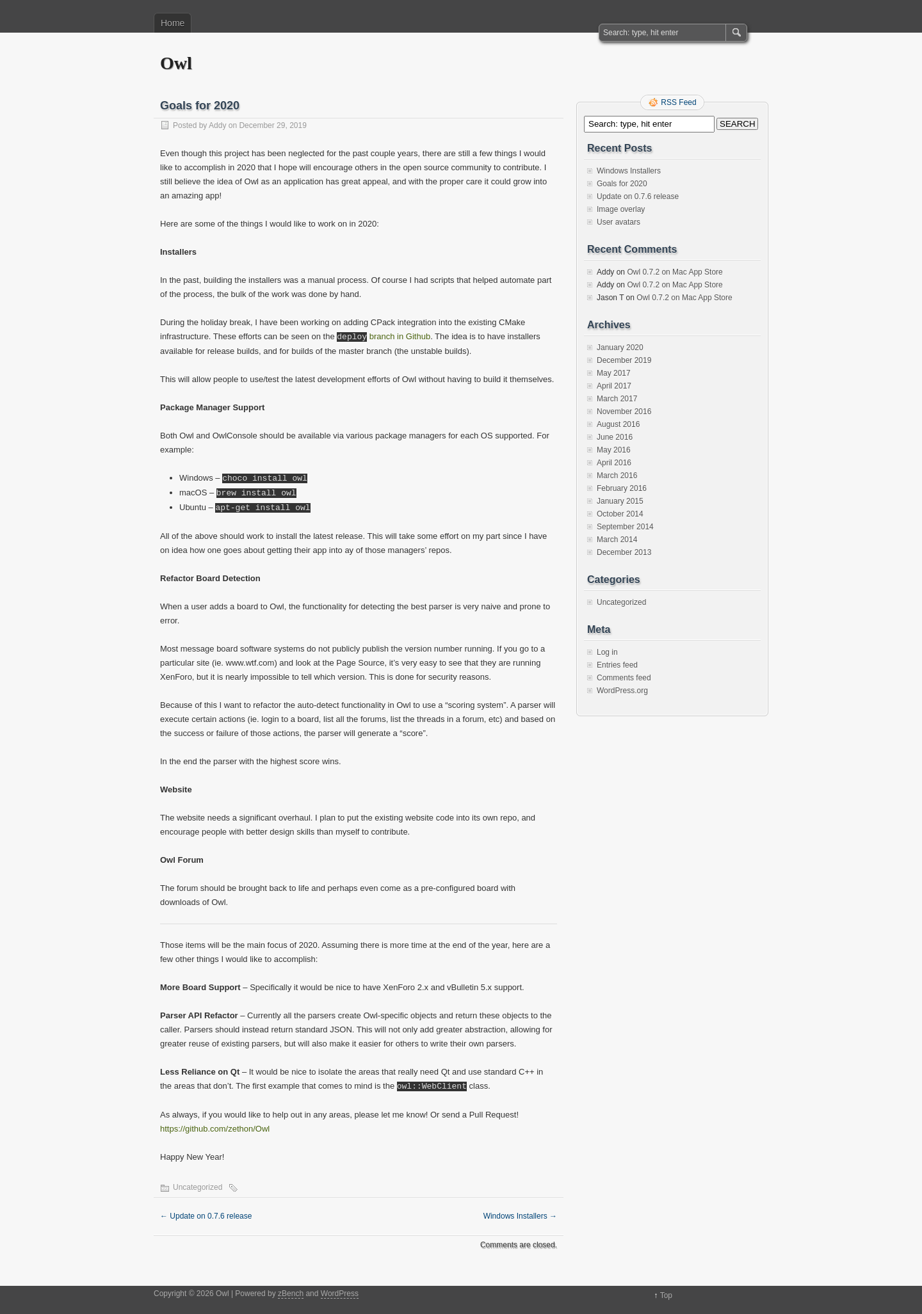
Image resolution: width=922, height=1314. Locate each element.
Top (666, 1295)
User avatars (618, 222)
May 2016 (614, 449)
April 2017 (614, 385)
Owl (176, 63)
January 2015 (620, 501)
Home (172, 23)
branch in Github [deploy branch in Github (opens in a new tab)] (383, 337)
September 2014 (625, 526)
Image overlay (621, 209)
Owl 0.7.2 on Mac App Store (674, 272)
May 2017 (614, 373)
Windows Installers (520, 1216)
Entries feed (617, 665)
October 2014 (620, 513)
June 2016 (615, 437)
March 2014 (617, 539)
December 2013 (624, 552)
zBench (290, 1293)
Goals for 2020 (622, 183)
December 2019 (624, 360)
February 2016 (622, 488)
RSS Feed (678, 102)
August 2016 (618, 424)
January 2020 (620, 347)
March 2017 (617, 398)
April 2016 (614, 462)
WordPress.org (622, 690)
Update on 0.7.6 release (206, 1216)
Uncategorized (197, 1187)
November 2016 (624, 411)
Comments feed (624, 677)
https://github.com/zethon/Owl (215, 1129)
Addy (217, 125)
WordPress (340, 1293)
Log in (607, 652)
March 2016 (617, 475)
